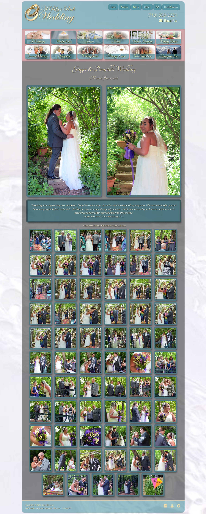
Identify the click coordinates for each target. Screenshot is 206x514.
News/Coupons (171, 7)
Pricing (136, 7)
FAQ (157, 7)
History (147, 7)
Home (113, 7)
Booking (124, 7)
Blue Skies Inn (48, 505)
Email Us (168, 20)
